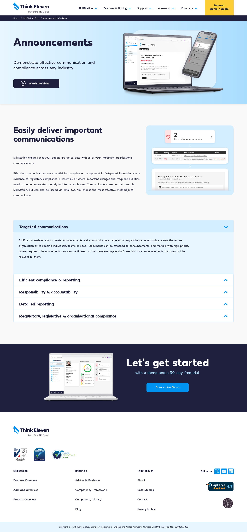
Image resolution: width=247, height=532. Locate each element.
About (141, 480)
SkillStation (87, 8)
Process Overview (24, 499)
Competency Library (88, 499)
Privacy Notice (146, 509)
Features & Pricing (116, 8)
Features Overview (25, 480)
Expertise (81, 471)
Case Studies (145, 490)
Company (188, 8)
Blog (78, 509)
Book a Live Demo (167, 387)
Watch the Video (39, 83)
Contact (142, 499)
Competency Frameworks (91, 490)
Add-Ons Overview (25, 490)
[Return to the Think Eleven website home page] (44, 7)
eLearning (165, 8)
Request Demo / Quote (219, 7)
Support (143, 8)
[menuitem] (87, 6)
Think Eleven (145, 471)
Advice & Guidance (87, 480)
